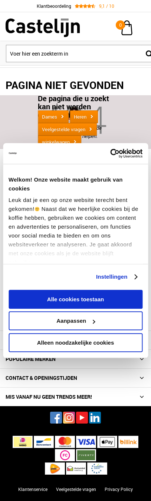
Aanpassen (75, 321)
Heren (80, 116)
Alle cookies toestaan (75, 299)
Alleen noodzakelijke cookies (75, 342)
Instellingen (112, 276)
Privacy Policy (119, 489)
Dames (49, 116)
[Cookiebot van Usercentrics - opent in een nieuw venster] (110, 153)
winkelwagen (56, 142)
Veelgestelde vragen (63, 129)
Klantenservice (32, 489)
